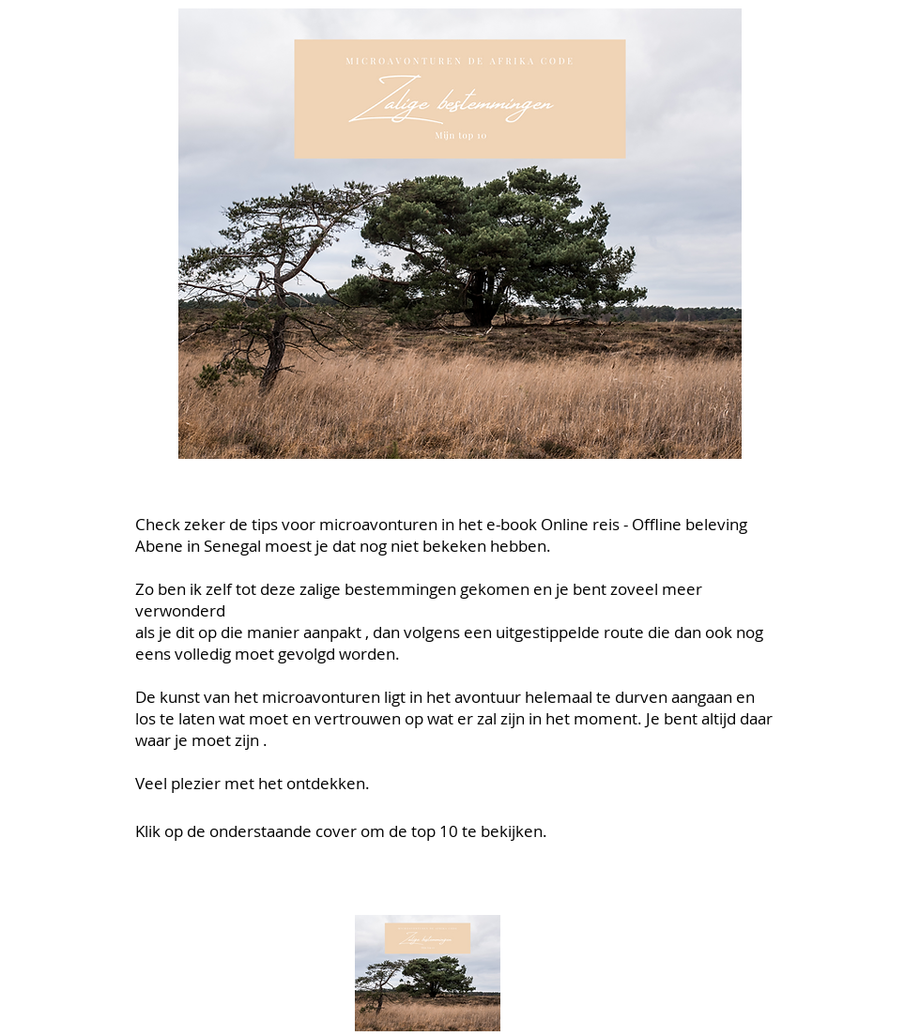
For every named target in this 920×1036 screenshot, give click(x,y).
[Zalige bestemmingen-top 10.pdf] (427, 975)
